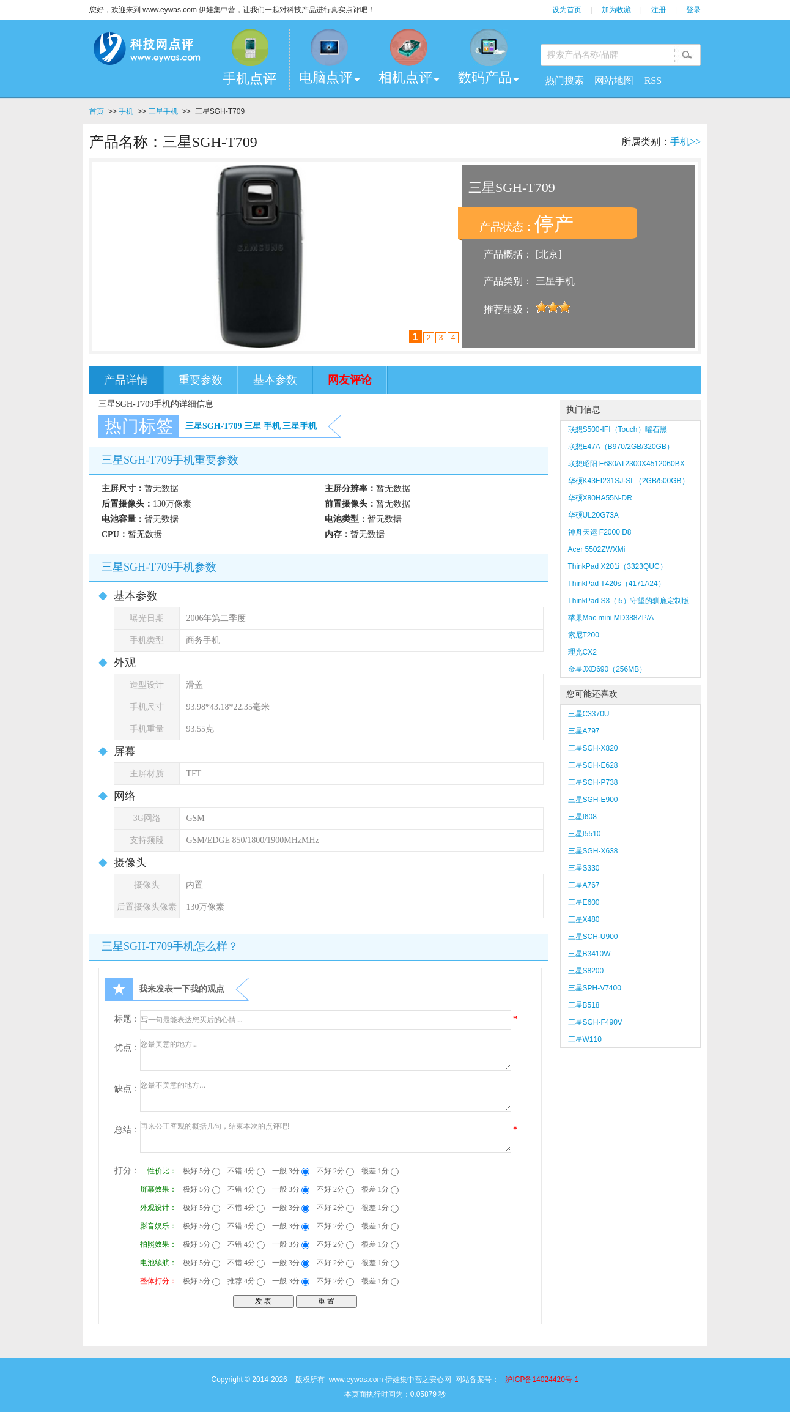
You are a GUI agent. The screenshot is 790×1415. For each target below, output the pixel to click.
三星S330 (584, 868)
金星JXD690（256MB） (607, 669)
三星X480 (584, 919)
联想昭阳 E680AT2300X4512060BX (626, 463)
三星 (252, 426)
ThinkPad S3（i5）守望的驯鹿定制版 (628, 600)
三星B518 (584, 1005)
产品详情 (126, 380)
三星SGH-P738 (593, 782)
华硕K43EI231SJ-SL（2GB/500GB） (628, 481)
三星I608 (582, 816)
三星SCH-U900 (593, 936)
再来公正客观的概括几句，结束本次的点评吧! (325, 1137)
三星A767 (584, 885)
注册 (658, 10)
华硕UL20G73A (593, 515)
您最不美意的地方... (325, 1096)
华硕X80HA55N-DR (600, 498)
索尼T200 (583, 635)
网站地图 (613, 80)
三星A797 (584, 731)
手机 (126, 111)
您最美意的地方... (325, 1055)
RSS (653, 80)
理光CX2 (582, 652)
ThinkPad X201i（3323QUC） (617, 566)
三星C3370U (589, 714)
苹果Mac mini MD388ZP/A (611, 618)
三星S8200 (586, 971)
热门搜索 (564, 80)
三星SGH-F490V (595, 1022)
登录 (693, 10)
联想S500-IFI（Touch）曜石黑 (617, 429)
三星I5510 (584, 834)
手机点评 (249, 78)
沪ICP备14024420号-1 (541, 1379)
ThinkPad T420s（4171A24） (616, 583)
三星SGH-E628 (593, 765)
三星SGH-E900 (593, 799)
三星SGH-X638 (593, 851)
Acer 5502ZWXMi (597, 549)
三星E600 (584, 902)
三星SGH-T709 (213, 426)
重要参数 (201, 380)
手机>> (685, 141)
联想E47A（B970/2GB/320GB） (621, 446)
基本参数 (275, 380)
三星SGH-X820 (593, 748)
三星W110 (585, 1039)
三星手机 (163, 111)
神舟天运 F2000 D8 (600, 532)
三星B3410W (589, 953)
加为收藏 (616, 10)
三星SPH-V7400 (594, 988)
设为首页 (566, 10)
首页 (96, 111)
